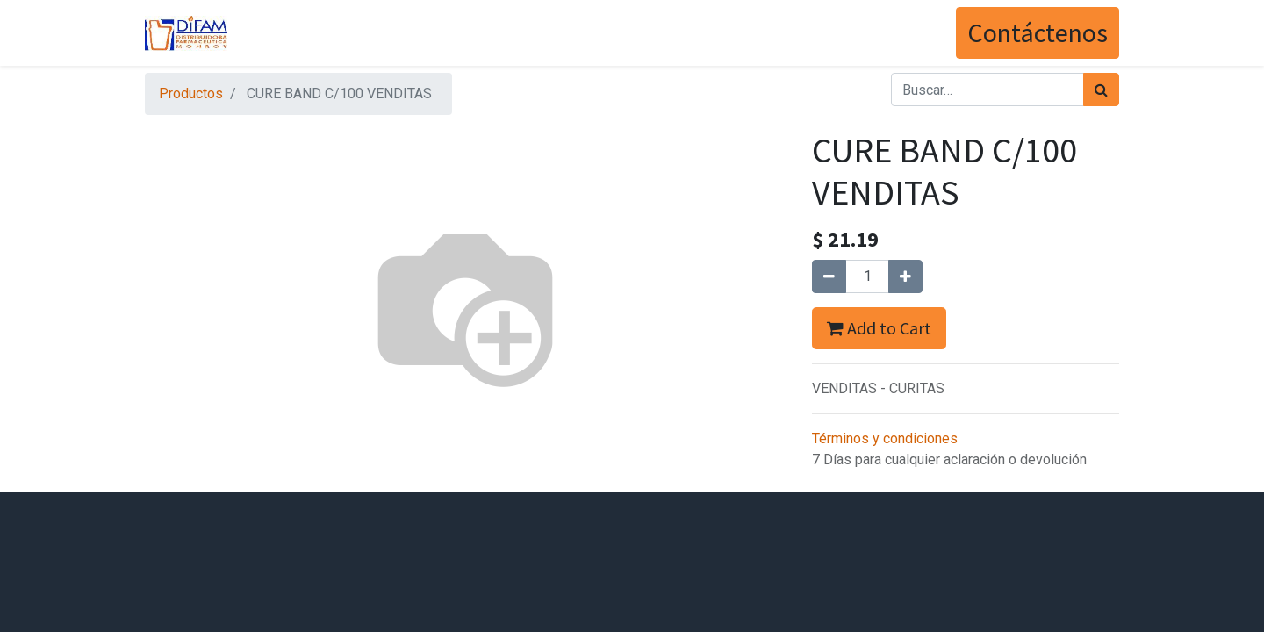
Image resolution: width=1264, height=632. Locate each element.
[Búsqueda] (1101, 89)
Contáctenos (1037, 32)
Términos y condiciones (885, 438)
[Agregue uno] (905, 276)
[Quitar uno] (829, 276)
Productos (191, 93)
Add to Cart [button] (879, 328)
